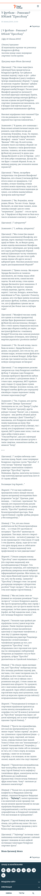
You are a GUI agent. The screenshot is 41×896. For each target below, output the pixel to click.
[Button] (35, 26)
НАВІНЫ (9, 893)
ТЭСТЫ (21, 893)
